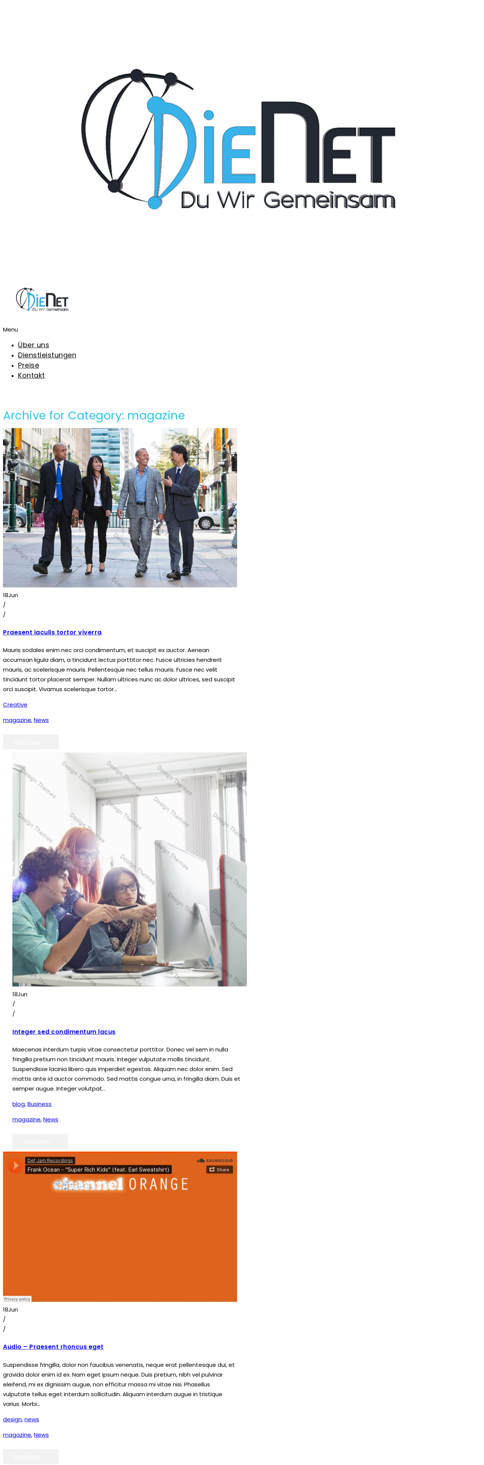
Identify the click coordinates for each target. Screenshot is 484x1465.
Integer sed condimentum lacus (64, 1022)
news (31, 1394)
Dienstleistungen (47, 355)
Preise (28, 365)
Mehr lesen (27, 742)
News (41, 720)
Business (39, 1095)
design (12, 1394)
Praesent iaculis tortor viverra (52, 632)
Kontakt (31, 375)
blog (18, 1095)
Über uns (33, 345)
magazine (17, 720)
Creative (15, 704)
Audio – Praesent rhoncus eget (53, 1322)
